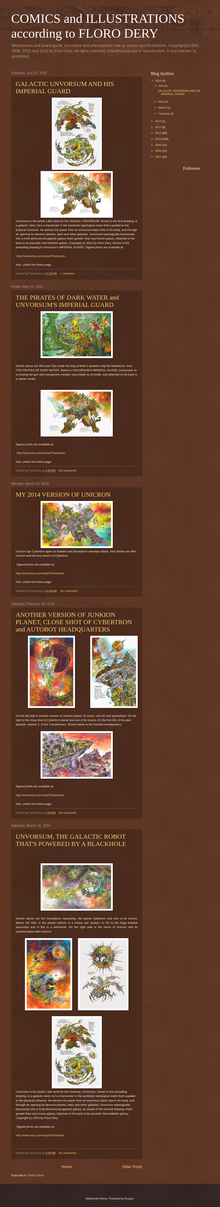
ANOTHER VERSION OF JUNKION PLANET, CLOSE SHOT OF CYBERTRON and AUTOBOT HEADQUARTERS (74, 622)
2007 (158, 156)
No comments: (68, 470)
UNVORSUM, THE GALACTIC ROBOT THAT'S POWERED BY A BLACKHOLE (71, 840)
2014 (158, 121)
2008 (158, 150)
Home (66, 1167)
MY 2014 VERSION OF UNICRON (63, 494)
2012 (158, 127)
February (164, 113)
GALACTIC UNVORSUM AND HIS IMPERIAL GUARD (65, 87)
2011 (158, 133)
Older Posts (132, 1167)
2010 (158, 139)
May (161, 101)
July (161, 85)
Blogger (129, 1198)
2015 (158, 80)
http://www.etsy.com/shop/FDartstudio (41, 256)
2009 (158, 145)
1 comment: (68, 273)
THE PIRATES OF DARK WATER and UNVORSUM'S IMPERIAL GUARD (67, 301)
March (162, 107)
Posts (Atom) (36, 1175)
